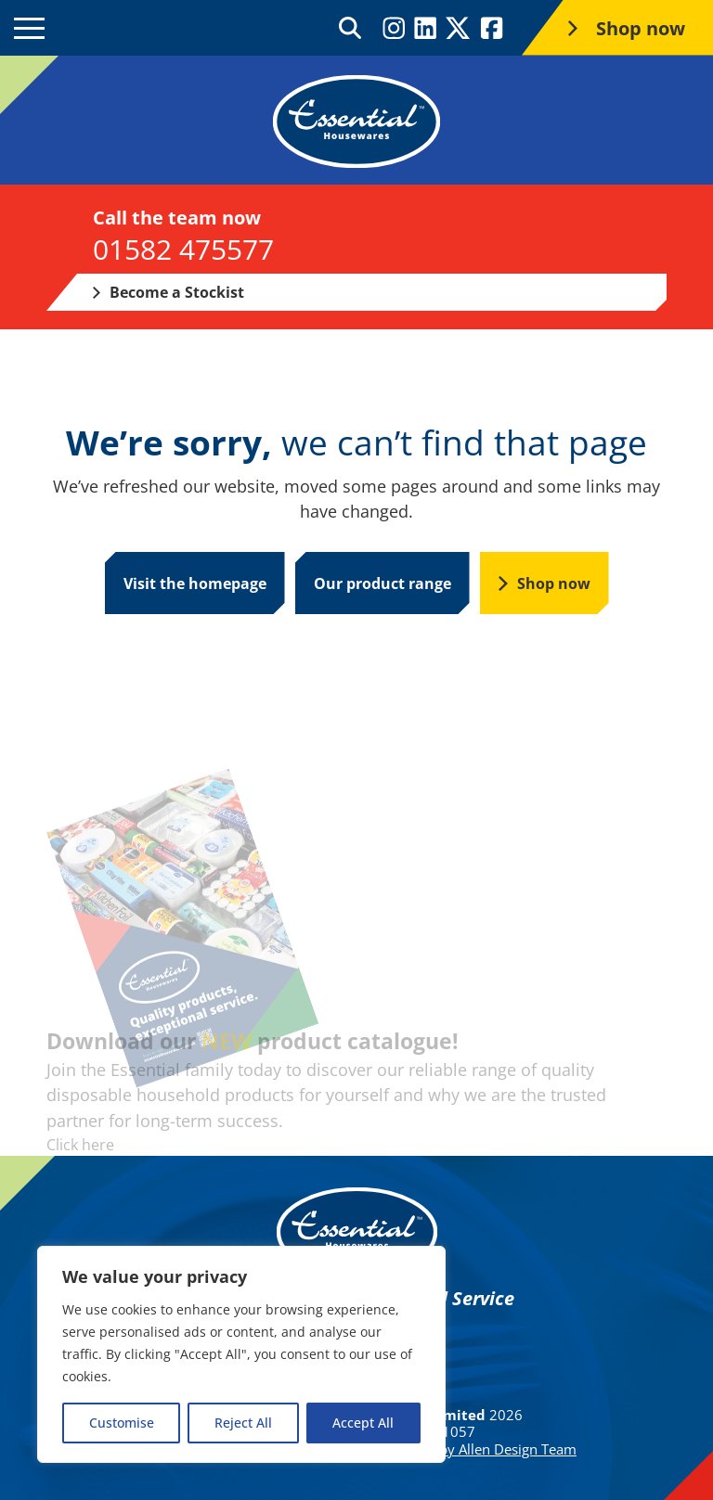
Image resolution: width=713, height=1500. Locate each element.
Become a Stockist (168, 292)
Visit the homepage (194, 583)
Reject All (243, 1422)
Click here (80, 1145)
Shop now (544, 583)
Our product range (382, 583)
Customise (121, 1422)
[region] (241, 1354)
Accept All (363, 1422)
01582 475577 (183, 249)
